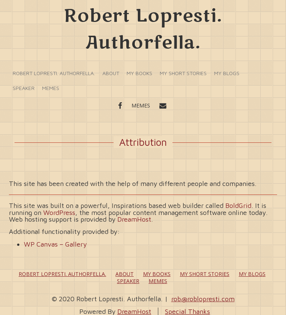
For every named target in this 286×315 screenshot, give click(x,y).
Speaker (24, 88)
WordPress (59, 212)
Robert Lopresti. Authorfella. (54, 73)
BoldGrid (238, 205)
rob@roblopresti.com (203, 299)
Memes (50, 88)
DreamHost (134, 219)
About (110, 73)
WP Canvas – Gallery (55, 244)
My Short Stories (183, 73)
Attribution (143, 142)
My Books (139, 73)
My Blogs (226, 73)
